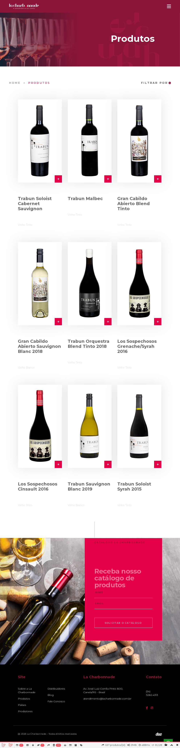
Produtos (39, 82)
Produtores (25, 711)
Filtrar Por (156, 83)
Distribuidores (56, 688)
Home (15, 82)
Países (22, 705)
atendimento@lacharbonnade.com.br (105, 698)
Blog (50, 695)
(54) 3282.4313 (152, 693)
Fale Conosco (56, 701)
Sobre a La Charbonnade (26, 690)
